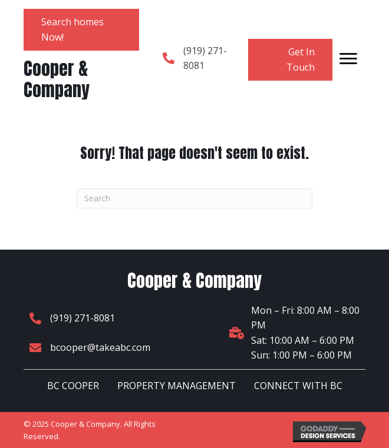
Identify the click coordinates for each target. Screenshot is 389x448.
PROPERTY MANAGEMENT (176, 385)
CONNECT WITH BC (298, 385)
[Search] (194, 198)
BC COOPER (73, 385)
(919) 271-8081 (82, 317)
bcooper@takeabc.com (100, 347)
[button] (81, 30)
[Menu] (348, 59)
